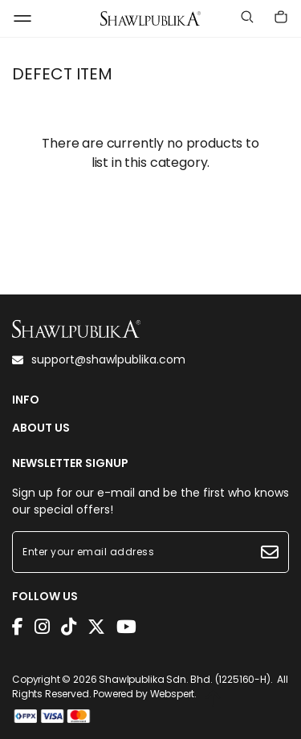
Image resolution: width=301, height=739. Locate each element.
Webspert (172, 693)
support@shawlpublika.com (98, 359)
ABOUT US (41, 428)
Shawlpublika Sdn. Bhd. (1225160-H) (184, 679)
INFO (25, 400)
